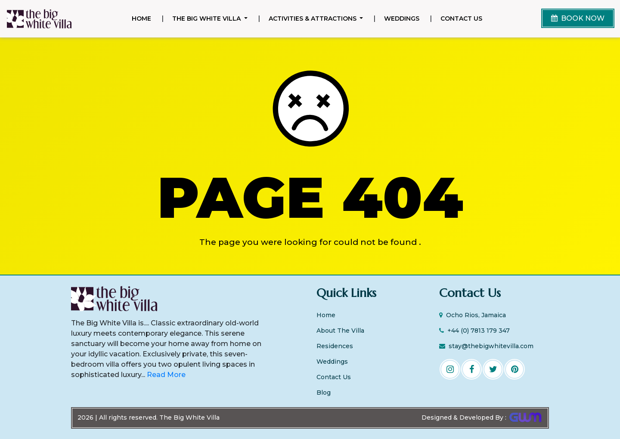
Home (143, 18)
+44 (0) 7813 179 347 (474, 330)
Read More (165, 375)
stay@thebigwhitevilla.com (486, 346)
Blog (323, 392)
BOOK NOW (577, 18)
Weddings (401, 18)
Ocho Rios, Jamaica (472, 315)
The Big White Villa (207, 18)
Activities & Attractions (313, 18)
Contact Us (461, 18)
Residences (334, 346)
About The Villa (340, 330)
